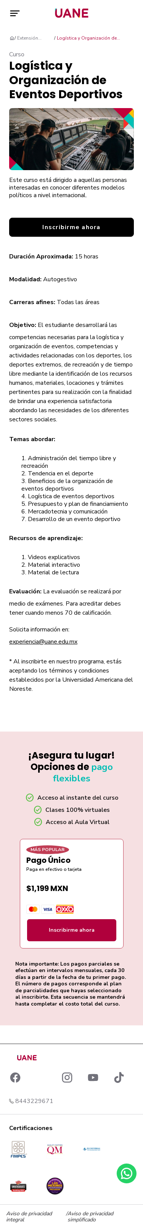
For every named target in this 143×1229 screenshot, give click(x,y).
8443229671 (34, 1101)
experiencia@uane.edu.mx (43, 642)
